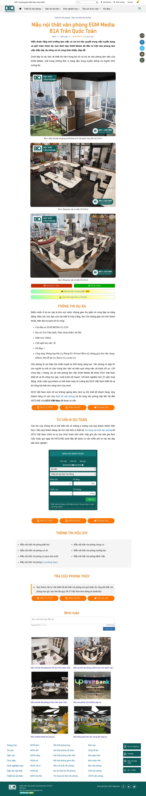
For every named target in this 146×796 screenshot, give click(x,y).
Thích (54, 37)
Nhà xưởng (119, 2)
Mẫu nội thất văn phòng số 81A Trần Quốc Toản (49, 702)
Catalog (130, 754)
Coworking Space (50, 562)
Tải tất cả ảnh (94, 286)
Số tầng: (84, 481)
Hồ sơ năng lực (133, 746)
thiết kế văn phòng (65, 396)
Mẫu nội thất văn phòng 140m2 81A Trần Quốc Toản (93, 668)
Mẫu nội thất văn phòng (72, 291)
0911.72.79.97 (45, 407)
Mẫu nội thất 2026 (132, 762)
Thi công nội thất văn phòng (65, 776)
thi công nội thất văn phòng (98, 430)
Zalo (142, 48)
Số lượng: (84, 491)
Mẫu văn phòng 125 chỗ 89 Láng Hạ (87, 702)
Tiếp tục (91, 499)
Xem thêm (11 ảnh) (51, 286)
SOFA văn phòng (95, 776)
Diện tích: (61, 481)
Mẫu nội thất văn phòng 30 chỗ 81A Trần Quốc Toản (50, 668)
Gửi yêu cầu (101, 407)
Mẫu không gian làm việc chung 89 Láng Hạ (90, 737)
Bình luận (64, 37)
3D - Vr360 (131, 770)
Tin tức (130, 2)
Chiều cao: (61, 491)
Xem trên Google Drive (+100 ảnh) (74, 297)
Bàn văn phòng (94, 766)
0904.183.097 (73, 407)
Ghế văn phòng (95, 771)
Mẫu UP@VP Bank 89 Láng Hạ (43, 737)
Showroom (106, 2)
